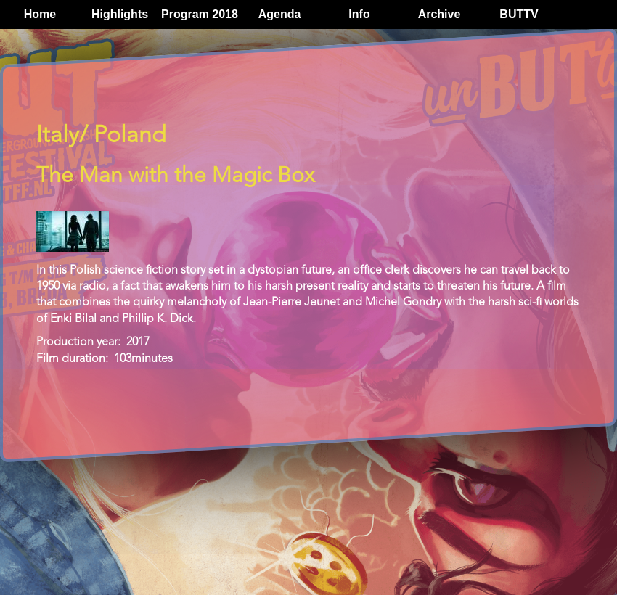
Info (358, 14)
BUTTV (518, 14)
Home (40, 14)
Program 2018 (199, 14)
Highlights (119, 14)
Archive (439, 14)
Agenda (279, 14)
